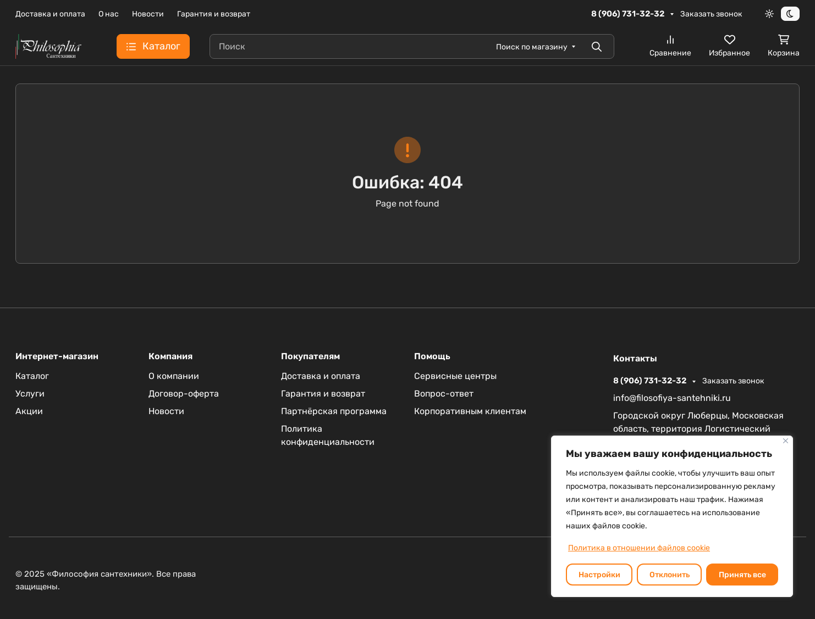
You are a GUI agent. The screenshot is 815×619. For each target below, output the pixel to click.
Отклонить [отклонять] (669, 574)
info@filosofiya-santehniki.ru (672, 398)
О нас (108, 14)
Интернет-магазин (56, 356)
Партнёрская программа (334, 411)
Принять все (742, 574)
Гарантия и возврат (213, 14)
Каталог (32, 376)
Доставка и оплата (50, 14)
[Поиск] (412, 46)
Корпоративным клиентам (470, 411)
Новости (148, 14)
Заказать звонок (711, 14)
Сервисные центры (455, 376)
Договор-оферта (183, 393)
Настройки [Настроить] (599, 574)
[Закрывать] (785, 440)
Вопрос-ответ (443, 393)
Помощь (432, 356)
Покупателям (310, 356)
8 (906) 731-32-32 (628, 14)
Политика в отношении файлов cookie (639, 548)
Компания (170, 356)
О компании (173, 376)
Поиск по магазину (532, 47)
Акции (29, 411)
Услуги (30, 393)
